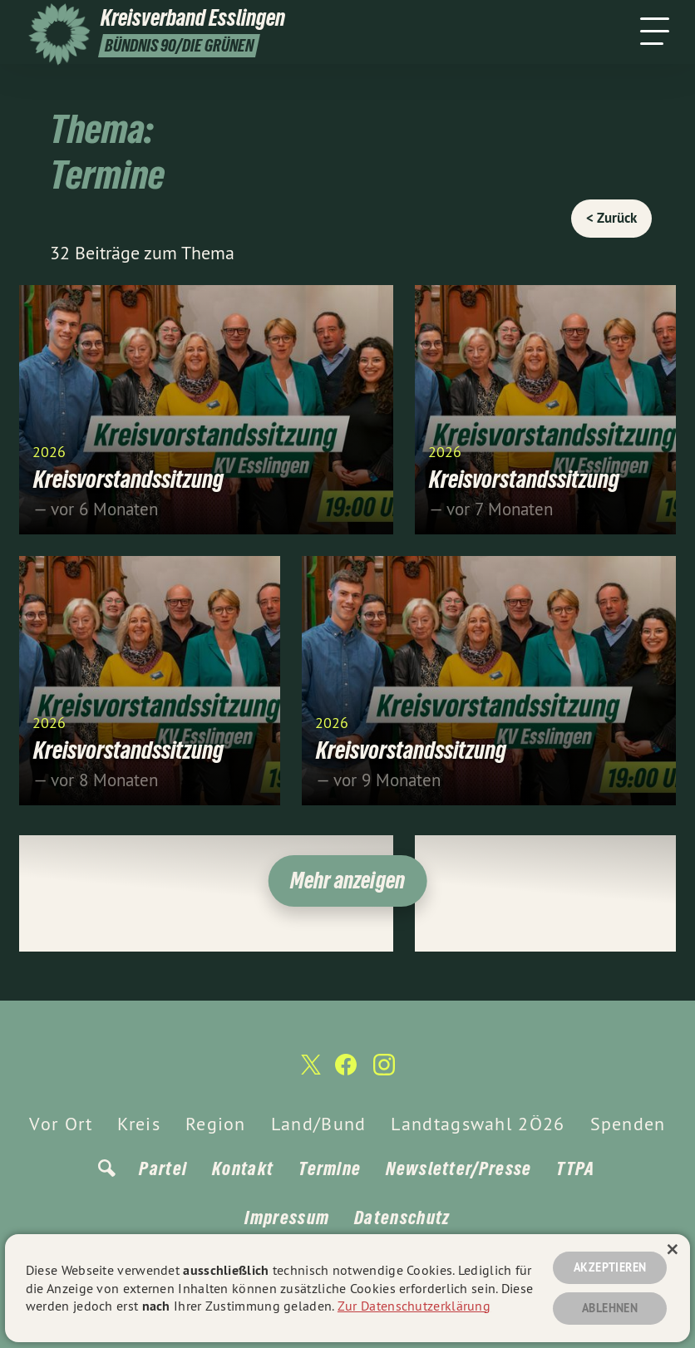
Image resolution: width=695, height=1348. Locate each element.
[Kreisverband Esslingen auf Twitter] (309, 1072)
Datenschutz (402, 1217)
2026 (49, 451)
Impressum (286, 1217)
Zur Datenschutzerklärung (414, 1305)
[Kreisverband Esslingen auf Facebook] (346, 1072)
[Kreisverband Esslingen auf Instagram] (384, 1072)
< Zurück (611, 218)
